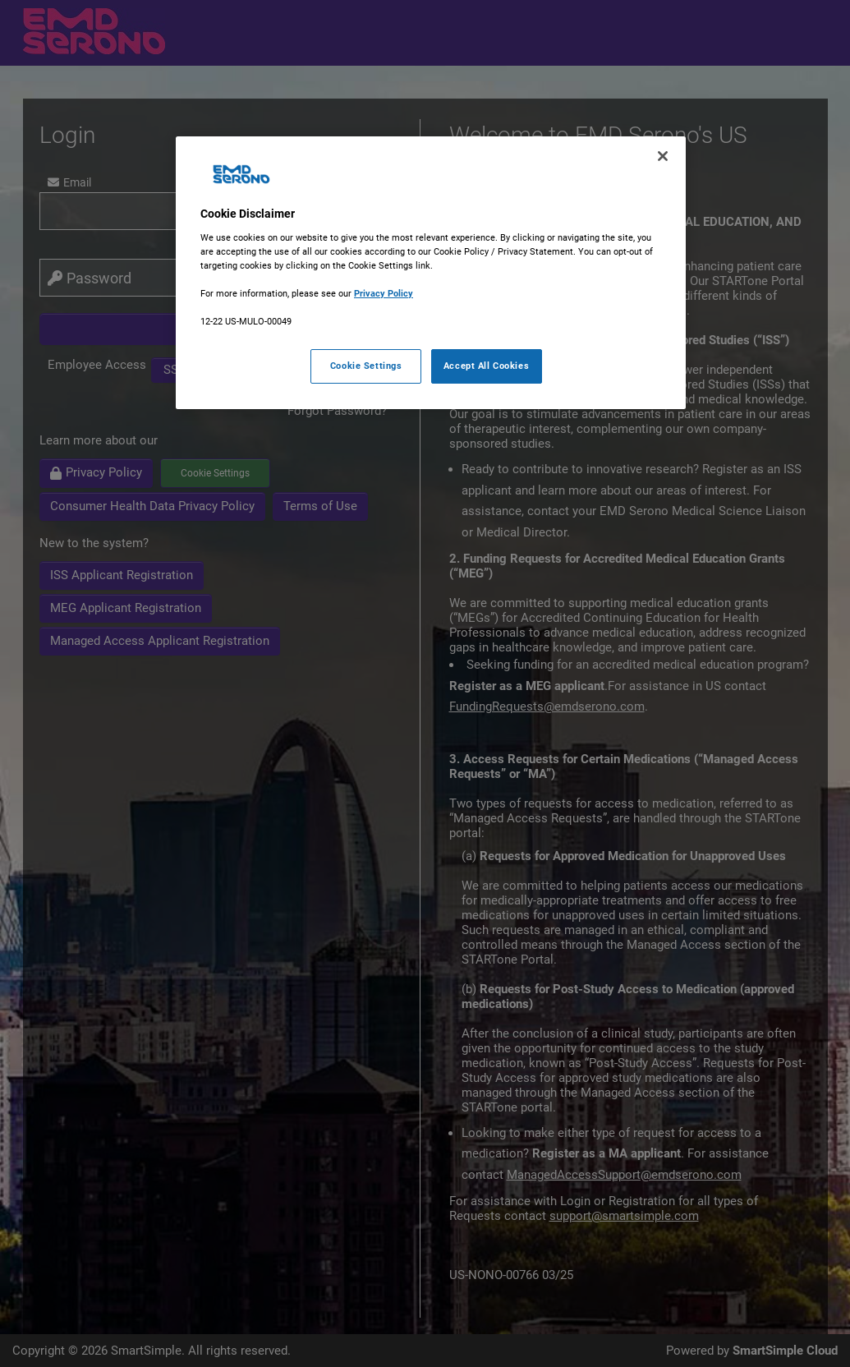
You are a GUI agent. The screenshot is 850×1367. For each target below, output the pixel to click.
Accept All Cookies (486, 365)
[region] (431, 272)
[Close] (663, 156)
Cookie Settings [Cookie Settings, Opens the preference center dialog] (366, 365)
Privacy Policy (383, 293)
